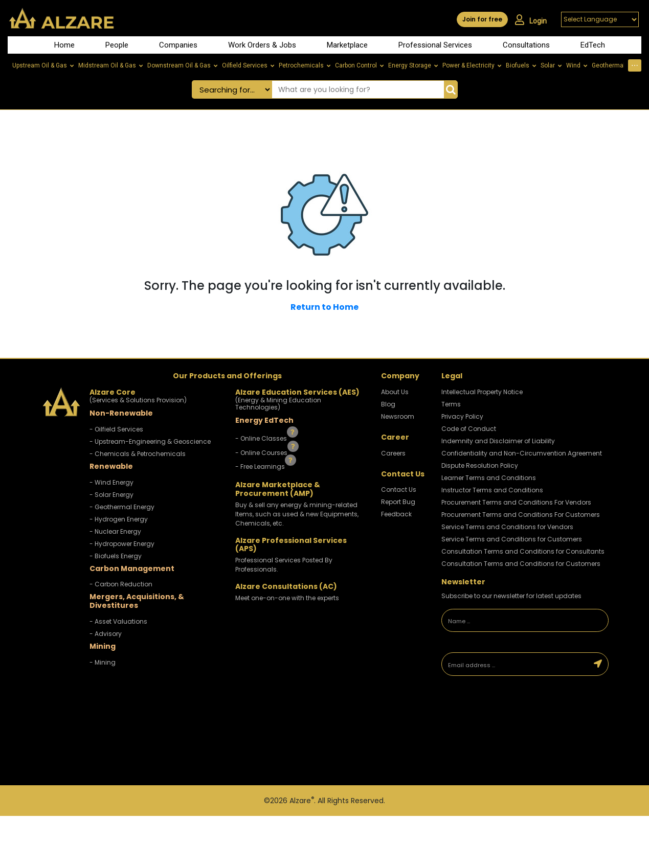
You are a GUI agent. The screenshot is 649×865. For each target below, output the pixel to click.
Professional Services (435, 45)
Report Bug (398, 501)
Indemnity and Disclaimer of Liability (498, 441)
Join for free (482, 19)
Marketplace (347, 45)
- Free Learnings (260, 466)
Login (531, 20)
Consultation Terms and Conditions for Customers (520, 563)
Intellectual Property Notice (482, 392)
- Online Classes (261, 438)
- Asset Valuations (118, 621)
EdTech (592, 45)
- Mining (102, 662)
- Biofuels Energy (115, 556)
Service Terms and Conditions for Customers (511, 539)
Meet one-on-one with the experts (287, 598)
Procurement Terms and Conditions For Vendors (516, 502)
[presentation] (513, 716)
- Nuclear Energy (115, 531)
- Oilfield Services (116, 429)
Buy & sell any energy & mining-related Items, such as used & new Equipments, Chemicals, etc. (297, 514)
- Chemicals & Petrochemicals (137, 453)
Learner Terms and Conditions (488, 477)
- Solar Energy (111, 494)
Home (64, 45)
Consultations (526, 45)
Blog (388, 404)
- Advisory (105, 633)
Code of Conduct (468, 428)
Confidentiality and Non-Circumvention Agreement (521, 453)
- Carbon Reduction (120, 584)
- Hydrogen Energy (118, 519)
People (116, 45)
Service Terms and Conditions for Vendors (507, 526)
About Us (395, 392)
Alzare (301, 800)
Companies (178, 45)
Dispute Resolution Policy (479, 465)
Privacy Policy (462, 416)
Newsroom (397, 416)
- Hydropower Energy (121, 543)
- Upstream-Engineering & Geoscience (150, 441)
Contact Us (398, 489)
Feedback (396, 514)
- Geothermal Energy (121, 507)
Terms (451, 404)
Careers (393, 453)
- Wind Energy (111, 482)
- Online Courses (262, 452)
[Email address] (515, 664)
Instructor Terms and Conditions (492, 490)
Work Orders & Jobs (262, 45)
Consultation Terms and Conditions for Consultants (523, 551)
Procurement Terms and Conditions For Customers (520, 514)
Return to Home (324, 307)
